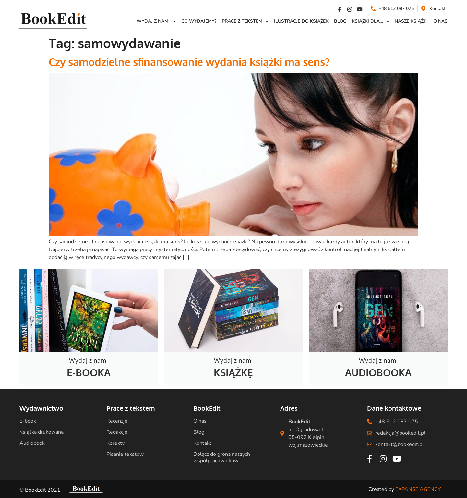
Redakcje (116, 432)
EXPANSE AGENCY (418, 489)
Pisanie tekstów (125, 454)
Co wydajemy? (198, 21)
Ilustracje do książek (301, 21)
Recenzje (116, 421)
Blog (340, 21)
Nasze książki (411, 21)
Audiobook (32, 443)
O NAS (440, 21)
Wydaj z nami (156, 21)
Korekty (115, 443)
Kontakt (202, 443)
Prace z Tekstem (245, 21)
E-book (27, 421)
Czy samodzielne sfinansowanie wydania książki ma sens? (189, 61)
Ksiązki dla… (370, 21)
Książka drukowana (41, 432)
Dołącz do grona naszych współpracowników (221, 457)
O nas (200, 421)
